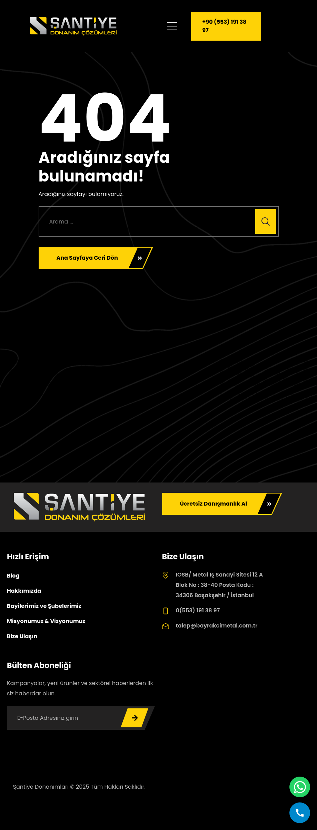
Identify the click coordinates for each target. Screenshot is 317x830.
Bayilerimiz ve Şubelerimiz (44, 606)
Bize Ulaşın (22, 636)
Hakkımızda (24, 591)
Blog (13, 576)
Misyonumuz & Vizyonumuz (46, 621)
